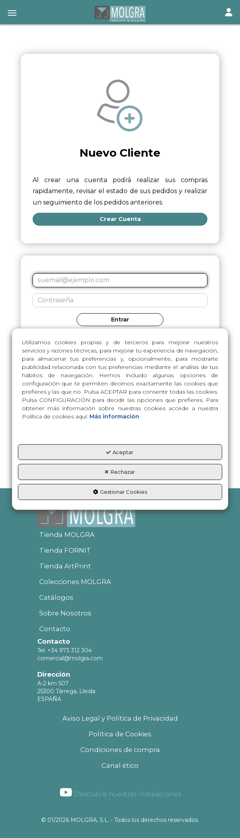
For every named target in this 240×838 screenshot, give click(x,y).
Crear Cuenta (120, 219)
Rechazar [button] (120, 472)
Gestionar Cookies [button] (120, 492)
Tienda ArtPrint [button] (65, 566)
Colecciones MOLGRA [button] (75, 582)
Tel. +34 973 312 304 (64, 650)
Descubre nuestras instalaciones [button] (120, 792)
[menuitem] (120, 535)
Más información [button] (114, 416)
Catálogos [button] (56, 597)
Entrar (120, 319)
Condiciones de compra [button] (120, 750)
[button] (120, 14)
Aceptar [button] (119, 452)
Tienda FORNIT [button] (65, 550)
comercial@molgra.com (70, 658)
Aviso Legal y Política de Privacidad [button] (120, 718)
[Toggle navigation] (228, 13)
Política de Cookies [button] (120, 734)
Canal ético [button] (120, 765)
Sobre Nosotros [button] (65, 613)
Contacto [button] (54, 629)
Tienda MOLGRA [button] (67, 535)
